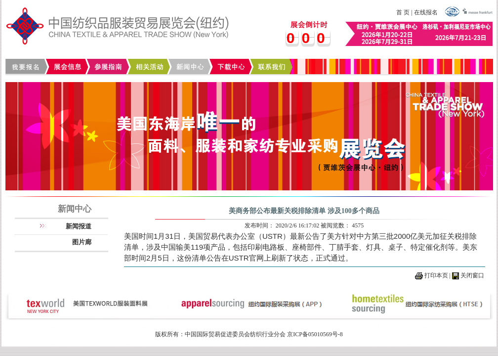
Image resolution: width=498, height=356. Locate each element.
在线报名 (426, 12)
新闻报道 (78, 226)
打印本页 (436, 275)
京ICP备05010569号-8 (315, 334)
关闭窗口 (472, 275)
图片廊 (81, 242)
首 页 (403, 12)
